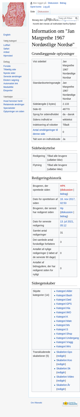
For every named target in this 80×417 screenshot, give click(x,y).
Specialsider (9, 108)
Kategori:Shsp (64, 333)
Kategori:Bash (64, 295)
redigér (61, 355)
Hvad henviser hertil (12, 101)
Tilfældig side (9, 69)
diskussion (67, 189)
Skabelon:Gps (64, 352)
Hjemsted (8, 55)
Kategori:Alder (64, 291)
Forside (7, 66)
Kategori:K (62, 316)
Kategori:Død (63, 299)
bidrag (63, 193)
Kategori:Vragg (64, 342)
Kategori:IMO (63, 312)
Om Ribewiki (36, 403)
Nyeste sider (9, 73)
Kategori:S (62, 329)
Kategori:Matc (64, 321)
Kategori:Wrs (63, 346)
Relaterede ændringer (13, 104)
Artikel (6, 52)
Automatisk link (10, 83)
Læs (41, 18)
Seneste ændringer (12, 76)
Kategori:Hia (63, 308)
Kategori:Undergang (67, 338)
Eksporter (8, 90)
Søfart (6, 48)
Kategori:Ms (63, 325)
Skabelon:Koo (64, 360)
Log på (46, 7)
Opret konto (36, 7)
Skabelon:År (63, 384)
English (6, 35)
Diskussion (53, 3)
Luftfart (6, 45)
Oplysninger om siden (13, 111)
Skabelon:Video (65, 376)
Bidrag (63, 3)
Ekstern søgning (11, 80)
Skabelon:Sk (63, 368)
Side (32, 11)
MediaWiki (8, 87)
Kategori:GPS (64, 303)
